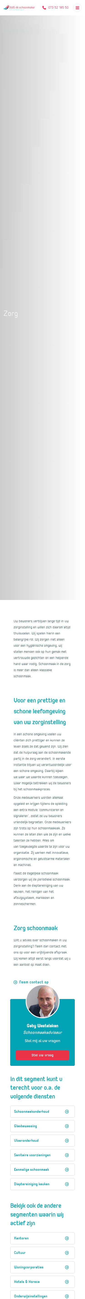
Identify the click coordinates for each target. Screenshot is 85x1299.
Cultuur (41, 1253)
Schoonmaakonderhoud (41, 1111)
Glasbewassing (41, 1126)
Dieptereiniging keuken (41, 1184)
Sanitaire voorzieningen (41, 1155)
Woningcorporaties (41, 1267)
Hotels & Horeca (41, 1282)
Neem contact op (34, 982)
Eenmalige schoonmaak (41, 1169)
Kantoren (41, 1238)
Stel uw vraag (42, 1055)
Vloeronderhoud (41, 1140)
